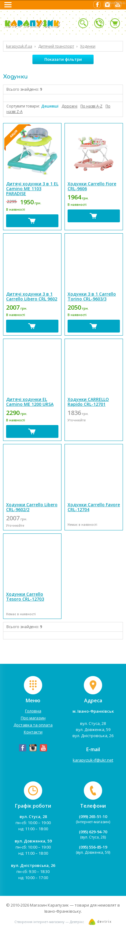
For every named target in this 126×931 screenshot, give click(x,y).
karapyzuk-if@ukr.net (93, 760)
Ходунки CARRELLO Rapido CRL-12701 (88, 401)
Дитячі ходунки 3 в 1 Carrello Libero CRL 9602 (31, 296)
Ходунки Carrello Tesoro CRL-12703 (25, 596)
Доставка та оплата (33, 725)
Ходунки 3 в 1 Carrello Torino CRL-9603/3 (92, 296)
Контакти (33, 732)
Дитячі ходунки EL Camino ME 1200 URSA (30, 401)
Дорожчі (69, 106)
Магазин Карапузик (49, 905)
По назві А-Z (91, 106)
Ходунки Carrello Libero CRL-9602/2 (31, 507)
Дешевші (49, 106)
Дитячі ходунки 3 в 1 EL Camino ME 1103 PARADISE (32, 188)
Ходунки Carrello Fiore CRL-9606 (92, 186)
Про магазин (33, 718)
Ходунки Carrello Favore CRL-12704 (94, 507)
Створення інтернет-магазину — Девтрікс (49, 921)
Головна (33, 711)
